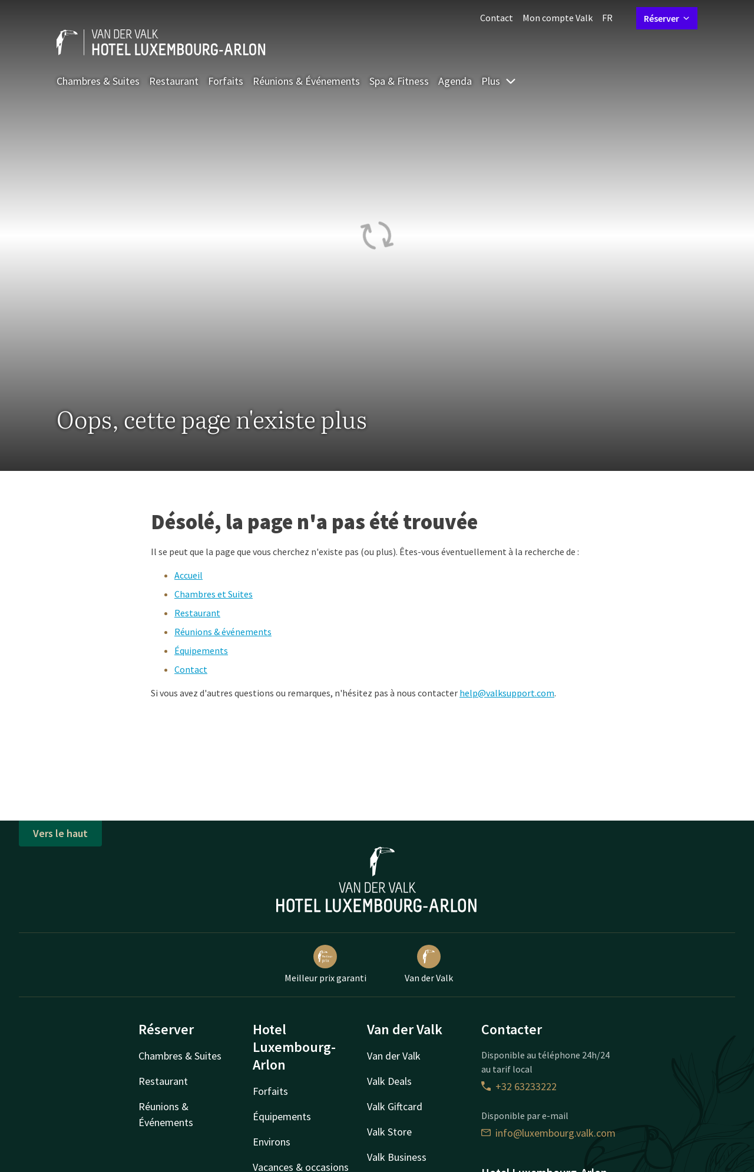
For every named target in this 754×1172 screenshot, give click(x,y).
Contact (496, 18)
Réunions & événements (223, 632)
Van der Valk (429, 964)
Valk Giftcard (394, 1106)
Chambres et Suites (213, 594)
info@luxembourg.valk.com (548, 1133)
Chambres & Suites (98, 81)
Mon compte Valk (557, 18)
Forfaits (225, 81)
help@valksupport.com (506, 693)
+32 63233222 (519, 1086)
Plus (499, 81)
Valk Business (396, 1157)
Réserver (667, 18)
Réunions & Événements (306, 81)
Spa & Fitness (399, 81)
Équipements (201, 650)
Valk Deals (389, 1081)
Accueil (188, 575)
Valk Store (389, 1131)
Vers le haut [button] (60, 833)
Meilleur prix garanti (325, 964)
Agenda (455, 81)
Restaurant (174, 81)
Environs (271, 1141)
